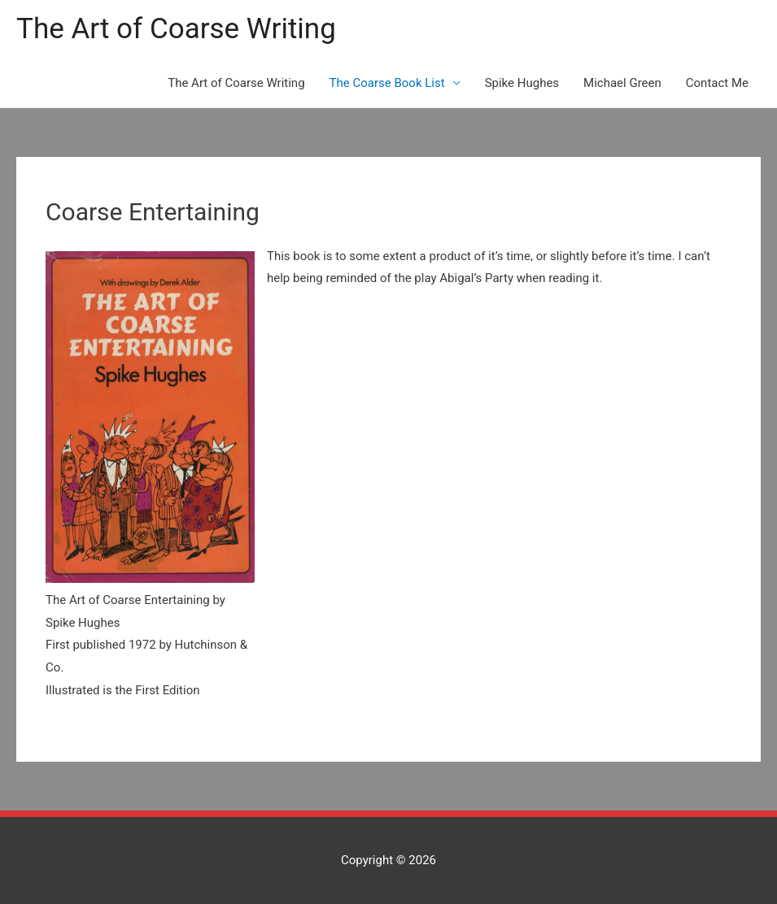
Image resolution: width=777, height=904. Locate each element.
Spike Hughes (522, 83)
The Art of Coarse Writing (176, 29)
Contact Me (717, 83)
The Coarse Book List (387, 83)
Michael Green (622, 83)
